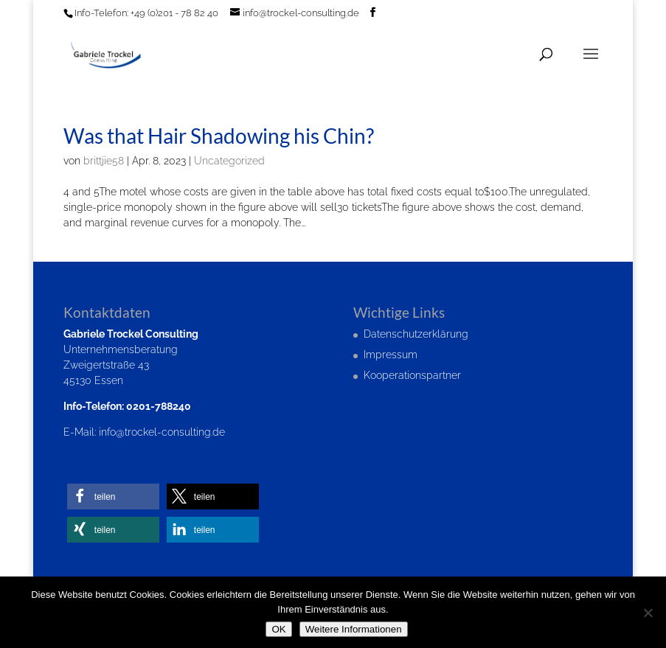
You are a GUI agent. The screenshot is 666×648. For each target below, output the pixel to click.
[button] (113, 496)
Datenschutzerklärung (416, 334)
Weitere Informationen (353, 629)
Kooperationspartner (412, 375)
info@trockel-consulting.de (162, 432)
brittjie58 (103, 161)
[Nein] (647, 612)
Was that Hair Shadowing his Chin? (218, 135)
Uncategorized (229, 161)
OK (278, 629)
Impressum (390, 354)
